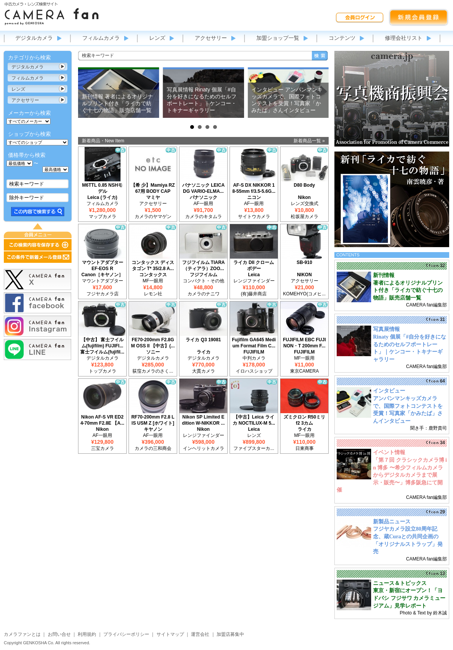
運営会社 (200, 634)
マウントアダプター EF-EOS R (102, 265)
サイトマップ (170, 634)
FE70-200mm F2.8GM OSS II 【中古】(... (152, 343)
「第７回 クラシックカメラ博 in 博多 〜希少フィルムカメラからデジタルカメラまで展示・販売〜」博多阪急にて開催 (392, 475)
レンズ (157, 38)
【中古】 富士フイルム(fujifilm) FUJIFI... (102, 343)
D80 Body (304, 185)
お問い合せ (59, 634)
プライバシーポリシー (126, 634)
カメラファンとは (22, 634)
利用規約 (87, 634)
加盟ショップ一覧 (277, 38)
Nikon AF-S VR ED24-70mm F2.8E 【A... (102, 420)
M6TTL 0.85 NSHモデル (102, 188)
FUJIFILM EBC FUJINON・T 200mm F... (304, 343)
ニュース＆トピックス (400, 583)
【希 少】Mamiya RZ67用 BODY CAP (153, 188)
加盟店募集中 (230, 634)
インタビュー (389, 391)
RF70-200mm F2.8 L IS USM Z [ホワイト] (152, 420)
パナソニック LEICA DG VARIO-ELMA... (203, 188)
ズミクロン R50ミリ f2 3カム (304, 420)
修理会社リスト (403, 38)
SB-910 (304, 262)
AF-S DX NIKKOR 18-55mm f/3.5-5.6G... (253, 188)
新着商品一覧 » (309, 140)
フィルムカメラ (101, 38)
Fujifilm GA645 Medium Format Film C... (254, 343)
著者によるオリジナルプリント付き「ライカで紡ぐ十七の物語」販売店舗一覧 (408, 290)
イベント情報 (389, 452)
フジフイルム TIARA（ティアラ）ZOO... (203, 265)
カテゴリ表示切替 (62, 67)
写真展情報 (386, 329)
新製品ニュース (392, 522)
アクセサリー (211, 38)
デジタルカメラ (34, 38)
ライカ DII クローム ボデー (253, 265)
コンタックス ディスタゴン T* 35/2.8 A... (153, 265)
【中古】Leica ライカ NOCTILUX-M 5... (254, 420)
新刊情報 (383, 275)
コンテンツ (342, 38)
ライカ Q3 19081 (203, 339)
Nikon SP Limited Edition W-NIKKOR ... (203, 420)
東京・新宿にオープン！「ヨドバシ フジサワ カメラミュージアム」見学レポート (409, 598)
